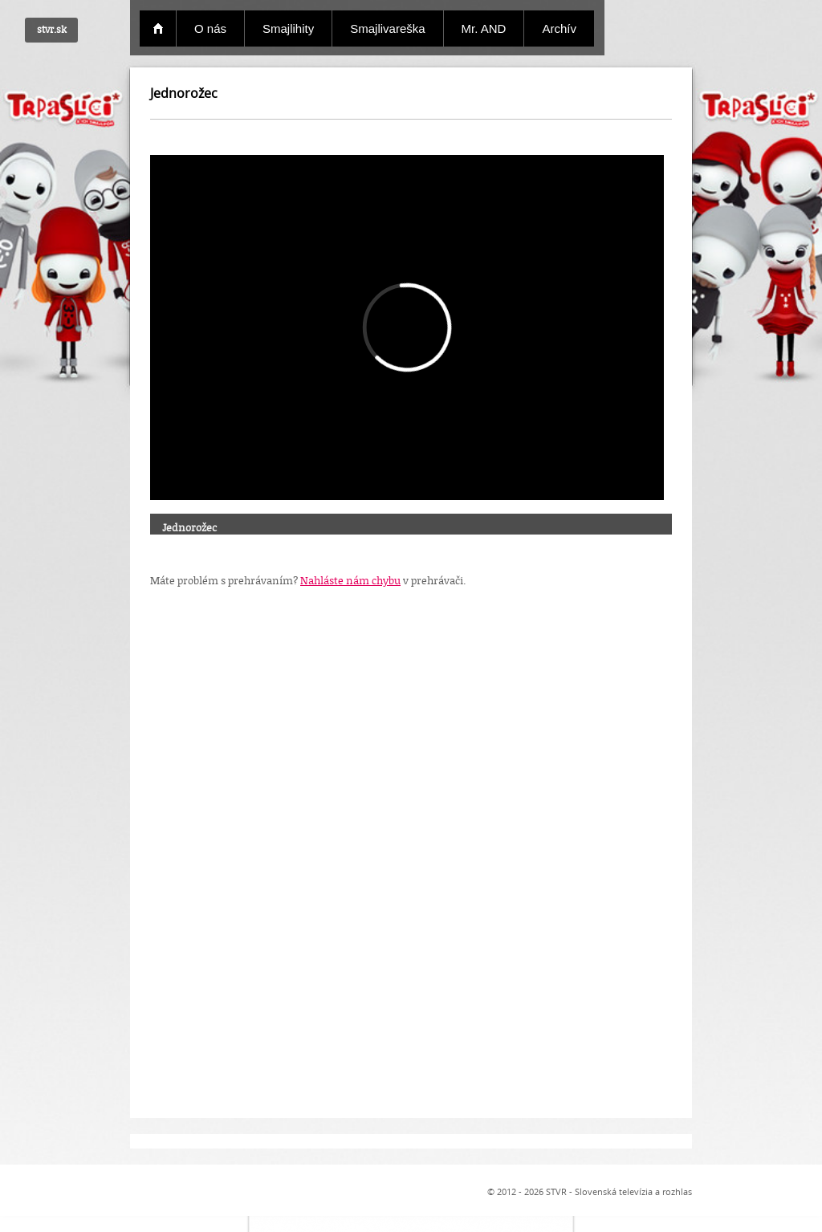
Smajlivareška (387, 28)
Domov (158, 28)
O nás (210, 28)
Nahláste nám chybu (350, 580)
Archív (559, 28)
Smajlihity (288, 28)
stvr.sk (52, 29)
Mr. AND (484, 28)
